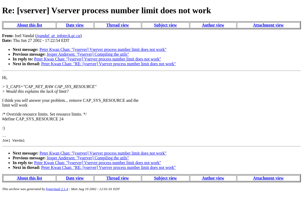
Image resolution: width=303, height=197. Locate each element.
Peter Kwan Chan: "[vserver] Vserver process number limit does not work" (102, 49)
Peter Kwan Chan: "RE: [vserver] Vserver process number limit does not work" (108, 64)
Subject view (165, 25)
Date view (75, 25)
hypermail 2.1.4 (57, 190)
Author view (213, 25)
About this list (29, 25)
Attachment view (268, 25)
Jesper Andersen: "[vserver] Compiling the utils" (88, 54)
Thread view (117, 25)
